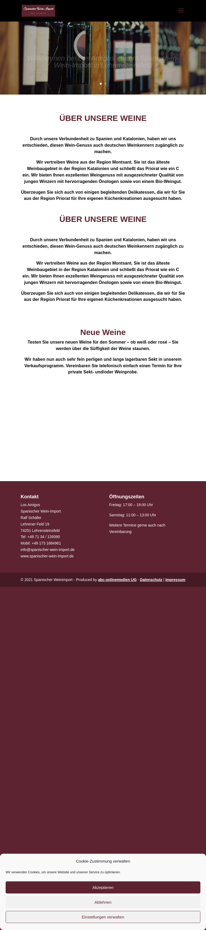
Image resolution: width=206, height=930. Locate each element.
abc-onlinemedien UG (117, 580)
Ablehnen (102, 902)
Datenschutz (151, 580)
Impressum (175, 580)
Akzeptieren (102, 887)
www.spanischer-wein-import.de (47, 556)
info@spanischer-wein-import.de (48, 549)
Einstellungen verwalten (103, 917)
